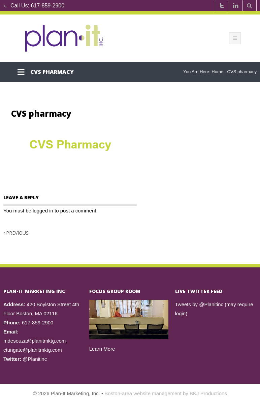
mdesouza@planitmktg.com (34, 341)
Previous (16, 233)
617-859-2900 (47, 5)
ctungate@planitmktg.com (32, 350)
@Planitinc (35, 359)
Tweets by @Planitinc (199, 304)
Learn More (102, 349)
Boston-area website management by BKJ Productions (165, 393)
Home (217, 71)
